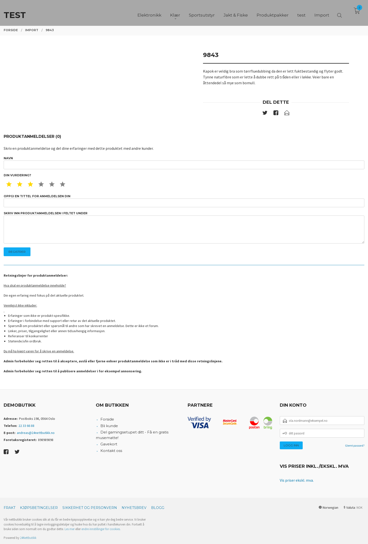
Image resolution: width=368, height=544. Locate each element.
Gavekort (108, 444)
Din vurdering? (17, 175)
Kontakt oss (111, 450)
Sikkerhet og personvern (89, 508)
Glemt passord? (354, 445)
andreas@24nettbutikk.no (36, 433)
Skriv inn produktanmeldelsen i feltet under (184, 227)
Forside (107, 419)
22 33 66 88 (26, 425)
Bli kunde (109, 425)
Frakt (9, 508)
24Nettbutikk (28, 538)
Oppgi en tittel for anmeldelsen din (184, 200)
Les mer (70, 529)
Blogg (157, 508)
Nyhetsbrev (134, 508)
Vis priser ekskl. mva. (297, 480)
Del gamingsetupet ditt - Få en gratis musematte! (132, 435)
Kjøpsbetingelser (39, 508)
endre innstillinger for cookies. (101, 529)
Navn (184, 162)
